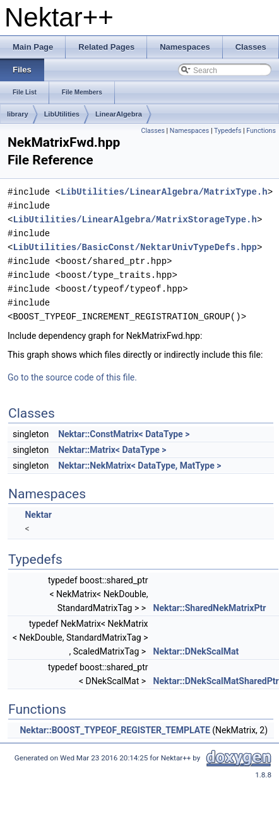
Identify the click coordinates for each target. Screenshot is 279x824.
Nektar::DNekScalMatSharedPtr (216, 681)
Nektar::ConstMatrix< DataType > (123, 434)
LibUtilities (62, 114)
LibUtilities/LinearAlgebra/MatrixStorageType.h (134, 220)
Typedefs (228, 131)
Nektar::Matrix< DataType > (112, 450)
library (17, 114)
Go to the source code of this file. (72, 377)
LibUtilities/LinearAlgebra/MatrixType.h (164, 192)
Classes (152, 131)
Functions (261, 131)
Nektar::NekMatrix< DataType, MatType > (139, 466)
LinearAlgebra (118, 114)
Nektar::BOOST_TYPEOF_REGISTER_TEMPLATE (115, 730)
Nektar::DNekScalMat (196, 651)
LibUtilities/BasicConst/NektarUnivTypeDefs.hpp (134, 247)
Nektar (38, 515)
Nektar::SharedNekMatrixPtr (209, 608)
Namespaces (189, 131)
